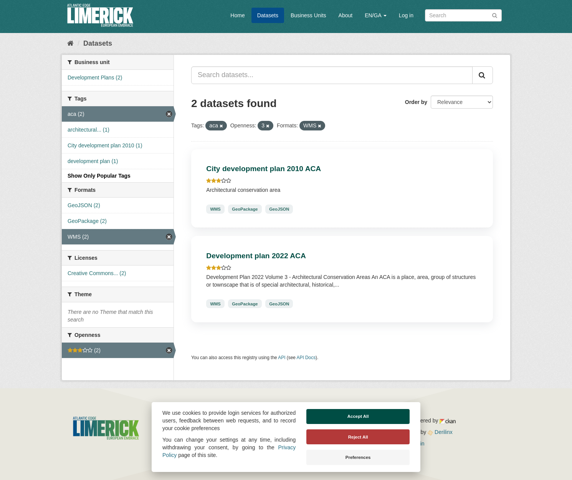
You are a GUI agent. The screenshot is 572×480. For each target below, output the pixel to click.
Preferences (358, 457)
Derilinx (440, 432)
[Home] (70, 43)
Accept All (358, 416)
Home (237, 15)
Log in (406, 15)
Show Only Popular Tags (99, 176)
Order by (416, 102)
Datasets (267, 15)
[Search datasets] (463, 15)
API (281, 357)
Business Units (308, 15)
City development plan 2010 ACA (263, 169)
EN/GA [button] (376, 15)
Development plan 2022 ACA (256, 256)
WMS (215, 209)
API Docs (306, 357)
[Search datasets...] (332, 75)
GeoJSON (279, 209)
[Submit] (494, 15)
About (346, 15)
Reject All (358, 437)
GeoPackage (245, 209)
